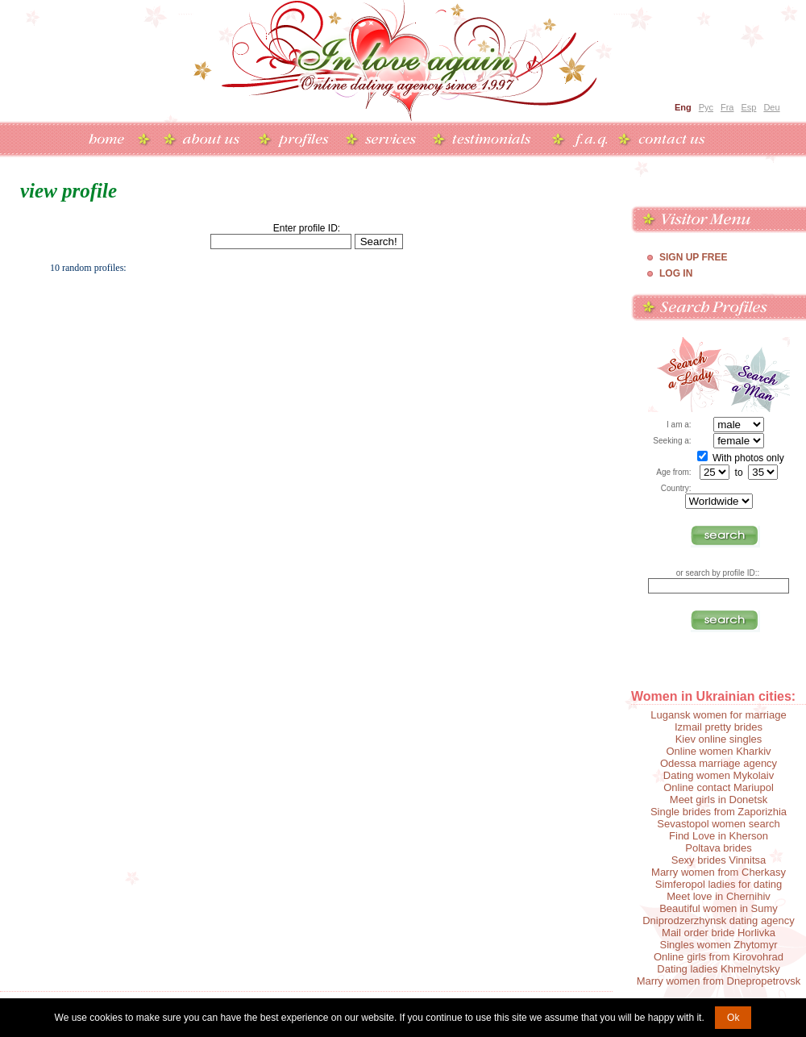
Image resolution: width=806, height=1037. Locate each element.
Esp (748, 107)
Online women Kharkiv (718, 751)
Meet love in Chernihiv (719, 896)
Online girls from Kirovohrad (718, 957)
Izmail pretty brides (718, 727)
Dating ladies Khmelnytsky (718, 969)
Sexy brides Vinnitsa (719, 860)
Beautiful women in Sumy (718, 908)
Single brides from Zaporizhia (718, 812)
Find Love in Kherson (718, 836)
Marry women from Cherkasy (718, 872)
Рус (706, 107)
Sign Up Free (693, 257)
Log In (675, 273)
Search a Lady (685, 374)
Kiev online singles (718, 739)
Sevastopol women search (718, 824)
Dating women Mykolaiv (718, 775)
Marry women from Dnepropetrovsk (719, 981)
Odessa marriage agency (718, 763)
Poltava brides (718, 848)
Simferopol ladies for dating (719, 884)
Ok (733, 1017)
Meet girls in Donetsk (718, 799)
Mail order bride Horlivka (718, 933)
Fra (727, 107)
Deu (771, 107)
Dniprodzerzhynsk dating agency (718, 920)
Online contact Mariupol (718, 787)
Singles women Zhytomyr (719, 945)
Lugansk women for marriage (718, 715)
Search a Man (756, 374)
